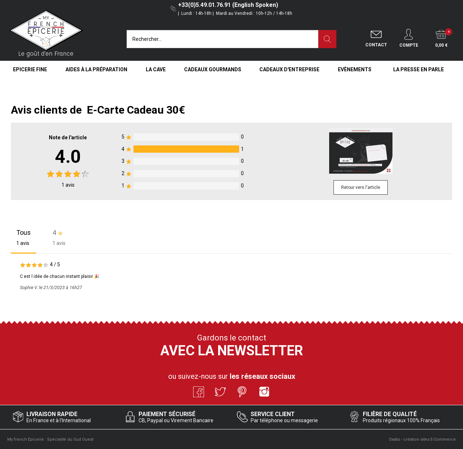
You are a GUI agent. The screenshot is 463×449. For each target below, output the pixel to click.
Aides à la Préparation (96, 69)
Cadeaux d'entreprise (289, 69)
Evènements (354, 69)
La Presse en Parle (418, 69)
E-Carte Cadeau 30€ (136, 109)
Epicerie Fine (30, 69)
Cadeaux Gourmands (212, 69)
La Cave (156, 69)
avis (68, 185)
